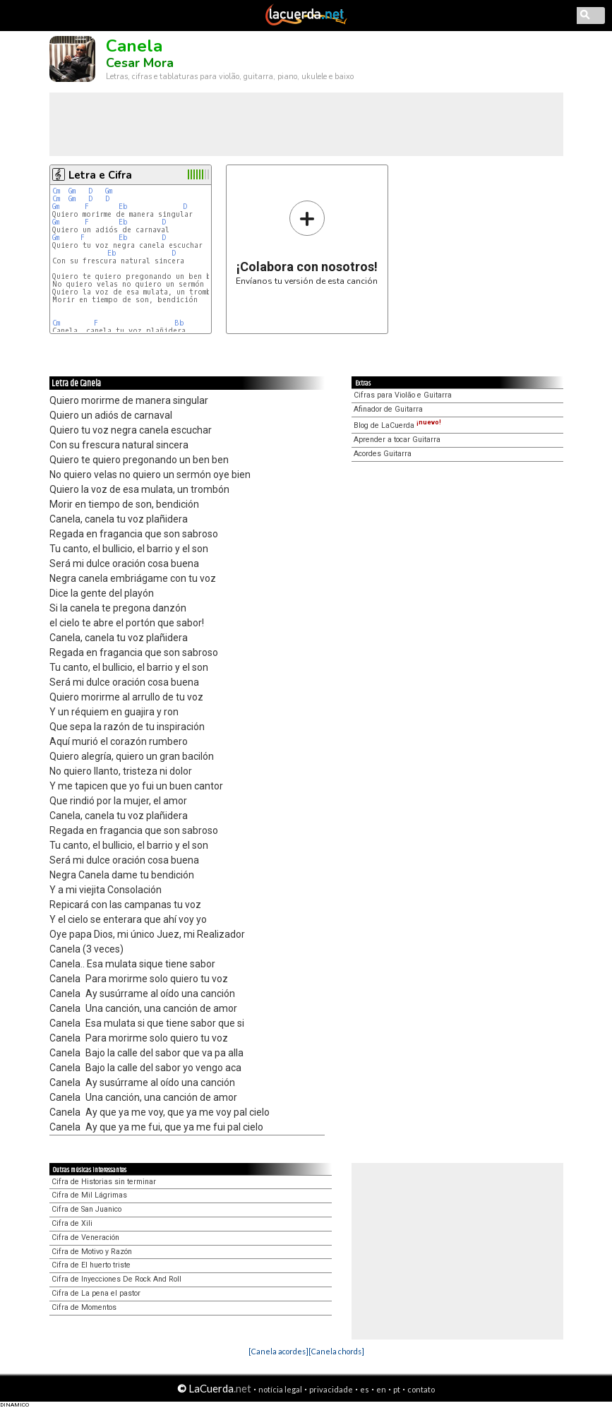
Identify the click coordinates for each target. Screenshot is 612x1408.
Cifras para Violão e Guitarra (403, 395)
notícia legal (280, 1389)
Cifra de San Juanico (86, 1209)
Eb (123, 206)
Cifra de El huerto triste (91, 1265)
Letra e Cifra (100, 175)
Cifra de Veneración (85, 1237)
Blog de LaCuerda (397, 425)
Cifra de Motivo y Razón (92, 1251)
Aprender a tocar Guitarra (397, 439)
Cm (56, 191)
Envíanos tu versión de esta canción (307, 242)
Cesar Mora (140, 62)
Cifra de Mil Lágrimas (89, 1195)
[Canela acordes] (278, 1351)
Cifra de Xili (72, 1223)
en (381, 1389)
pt (396, 1389)
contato (421, 1389)
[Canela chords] (336, 1351)
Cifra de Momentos (84, 1307)
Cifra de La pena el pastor (96, 1293)
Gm (72, 191)
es (364, 1389)
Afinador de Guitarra (388, 409)
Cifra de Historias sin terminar (104, 1181)
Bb (179, 323)
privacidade (331, 1389)
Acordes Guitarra (383, 453)
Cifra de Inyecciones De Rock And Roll (116, 1279)
